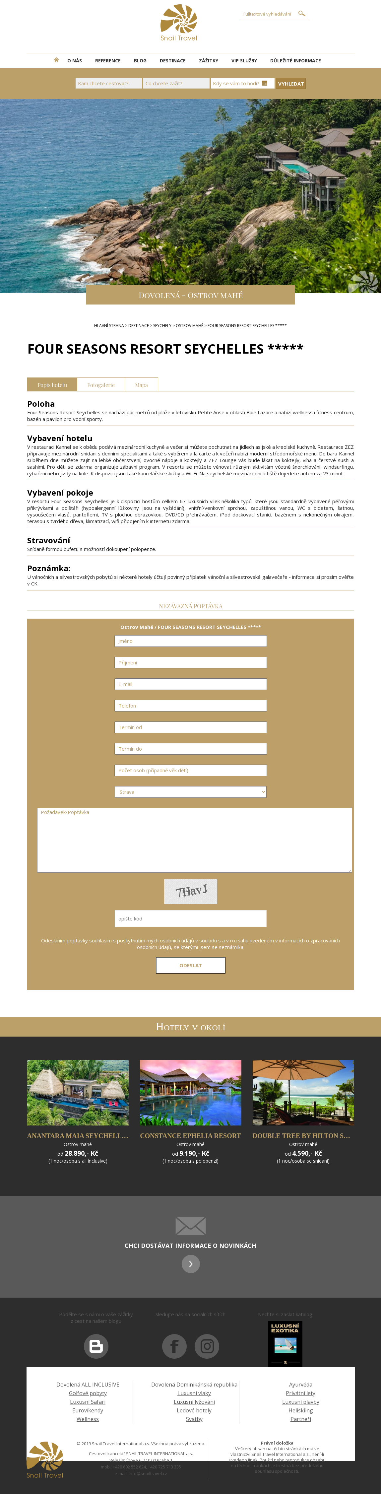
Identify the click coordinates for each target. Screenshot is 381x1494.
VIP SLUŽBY (244, 60)
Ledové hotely (194, 1410)
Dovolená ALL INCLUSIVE (87, 1384)
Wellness (88, 1419)
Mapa (141, 384)
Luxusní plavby (300, 1401)
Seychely (162, 325)
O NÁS (74, 60)
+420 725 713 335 (164, 1467)
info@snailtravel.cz (148, 1473)
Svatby (194, 1419)
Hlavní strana (109, 325)
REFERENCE (108, 60)
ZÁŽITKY (208, 60)
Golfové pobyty (88, 1393)
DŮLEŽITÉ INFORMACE (295, 60)
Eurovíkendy (87, 1410)
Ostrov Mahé (189, 325)
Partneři (300, 1419)
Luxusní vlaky (194, 1393)
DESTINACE (173, 60)
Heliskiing (300, 1410)
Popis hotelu (52, 384)
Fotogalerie (101, 384)
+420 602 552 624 (129, 1467)
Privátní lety (300, 1393)
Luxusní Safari (87, 1401)
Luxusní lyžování (194, 1401)
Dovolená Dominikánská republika (194, 1384)
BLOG (140, 60)
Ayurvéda (300, 1384)
